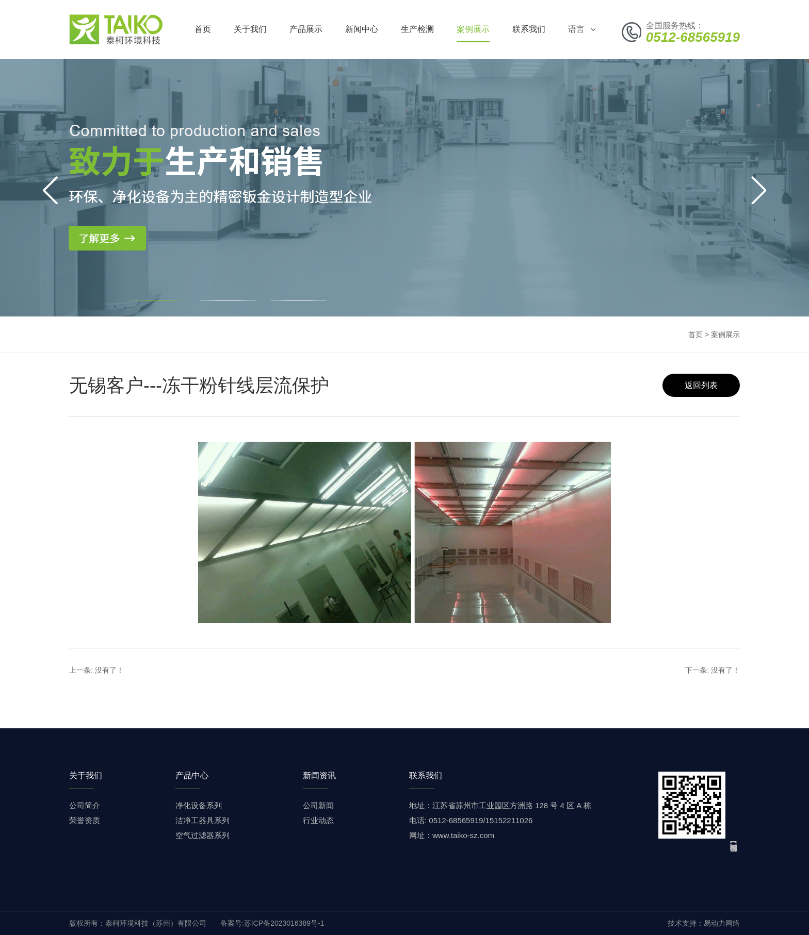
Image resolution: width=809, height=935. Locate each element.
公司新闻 (318, 805)
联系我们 (528, 29)
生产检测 (417, 29)
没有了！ (109, 670)
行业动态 (318, 820)
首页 (203, 29)
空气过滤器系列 (202, 835)
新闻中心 (361, 29)
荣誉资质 (84, 820)
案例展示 (473, 29)
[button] (158, 300)
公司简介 (84, 805)
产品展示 (305, 29)
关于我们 (250, 29)
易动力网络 (722, 923)
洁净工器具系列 (202, 820)
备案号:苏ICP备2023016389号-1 (272, 923)
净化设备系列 (198, 805)
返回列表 (701, 385)
